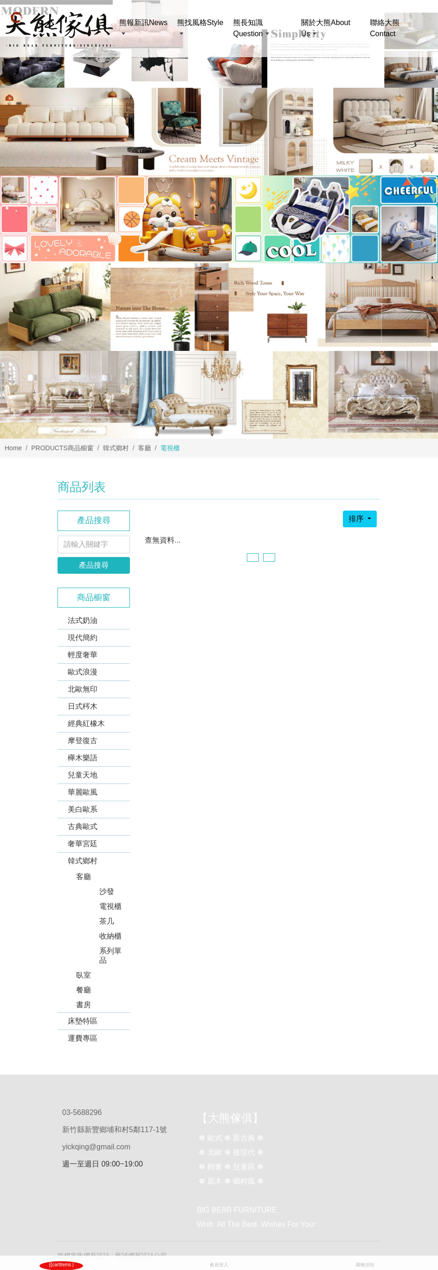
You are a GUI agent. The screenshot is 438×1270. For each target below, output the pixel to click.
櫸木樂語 (82, 758)
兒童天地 (82, 775)
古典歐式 (82, 826)
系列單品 (110, 955)
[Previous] (253, 557)
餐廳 (83, 990)
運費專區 (82, 1038)
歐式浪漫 (82, 672)
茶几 (106, 921)
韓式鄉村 (116, 448)
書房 (83, 1005)
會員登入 (219, 1264)
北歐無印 (82, 689)
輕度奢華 (82, 655)
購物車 (71, 1264)
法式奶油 (82, 620)
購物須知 (365, 1264)
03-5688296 (82, 1112)
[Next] (269, 557)
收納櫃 (110, 936)
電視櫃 (110, 906)
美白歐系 (82, 809)
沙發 (106, 891)
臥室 (83, 975)
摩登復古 (82, 741)
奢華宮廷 (82, 844)
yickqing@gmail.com (96, 1147)
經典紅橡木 (86, 723)
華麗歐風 (82, 792)
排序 (356, 519)
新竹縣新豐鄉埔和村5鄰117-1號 (114, 1130)
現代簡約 (82, 637)
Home (13, 448)
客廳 (144, 448)
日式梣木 (82, 706)
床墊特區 (82, 1021)
